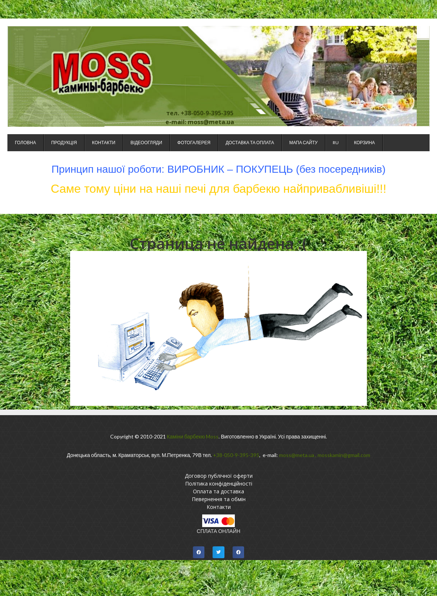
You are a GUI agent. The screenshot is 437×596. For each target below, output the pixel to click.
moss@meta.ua (296, 455)
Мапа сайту (303, 142)
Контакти (103, 142)
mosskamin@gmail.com (344, 455)
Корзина (364, 142)
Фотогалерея (193, 142)
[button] (199, 552)
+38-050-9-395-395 (236, 455)
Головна (25, 142)
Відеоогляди (146, 142)
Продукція (64, 142)
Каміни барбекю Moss (193, 436)
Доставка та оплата (250, 142)
